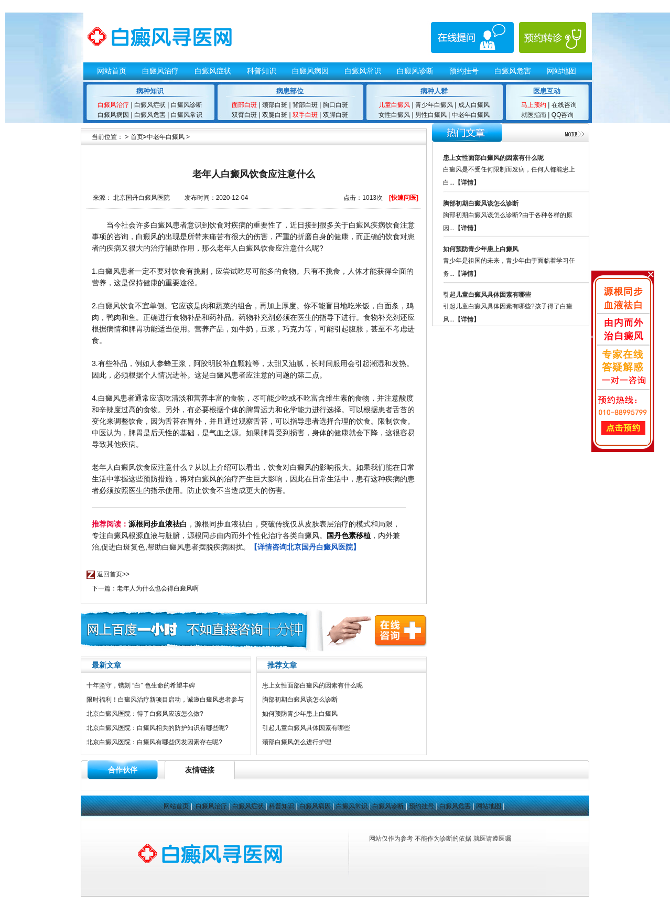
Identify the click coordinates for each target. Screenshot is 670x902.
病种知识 (150, 91)
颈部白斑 (274, 105)
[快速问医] (403, 197)
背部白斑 (304, 105)
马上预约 (533, 105)
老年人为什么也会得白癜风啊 (158, 588)
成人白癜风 (472, 105)
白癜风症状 (212, 71)
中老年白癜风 (469, 115)
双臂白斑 (244, 115)
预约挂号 (464, 71)
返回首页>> (113, 574)
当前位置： (107, 137)
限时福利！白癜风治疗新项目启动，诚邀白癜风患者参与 (165, 699)
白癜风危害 (512, 71)
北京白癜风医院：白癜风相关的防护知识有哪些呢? (158, 728)
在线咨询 (564, 105)
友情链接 (199, 770)
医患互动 (546, 91)
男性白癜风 (431, 115)
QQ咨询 (563, 115)
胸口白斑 (335, 105)
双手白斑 (305, 115)
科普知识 (261, 71)
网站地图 (561, 71)
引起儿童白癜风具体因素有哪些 (306, 728)
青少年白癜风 (434, 105)
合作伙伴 (122, 770)
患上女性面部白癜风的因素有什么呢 (312, 685)
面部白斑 (244, 105)
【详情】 (467, 182)
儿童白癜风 (394, 105)
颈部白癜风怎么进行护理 (296, 742)
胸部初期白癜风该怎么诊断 (300, 699)
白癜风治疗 (160, 71)
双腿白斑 (274, 115)
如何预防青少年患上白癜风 (300, 713)
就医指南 (533, 115)
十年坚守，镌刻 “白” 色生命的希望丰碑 (141, 685)
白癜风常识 (362, 71)
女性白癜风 (394, 115)
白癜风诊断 (415, 71)
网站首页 (111, 71)
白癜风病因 (310, 71)
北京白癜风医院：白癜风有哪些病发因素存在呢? (154, 742)
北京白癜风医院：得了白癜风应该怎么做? (145, 713)
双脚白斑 (335, 115)
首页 (137, 137)
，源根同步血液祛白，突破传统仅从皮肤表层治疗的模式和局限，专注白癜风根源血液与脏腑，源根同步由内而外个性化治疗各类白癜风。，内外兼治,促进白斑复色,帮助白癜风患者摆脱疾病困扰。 (246, 535)
